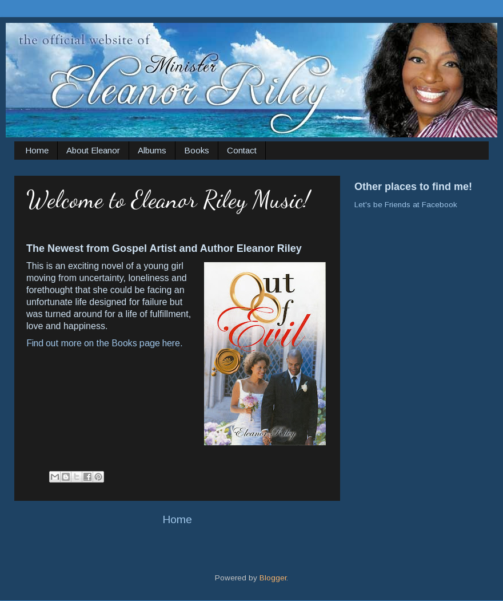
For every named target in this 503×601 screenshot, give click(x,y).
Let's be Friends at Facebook (405, 204)
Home (37, 150)
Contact (242, 150)
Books (196, 150)
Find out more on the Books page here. (104, 343)
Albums (152, 150)
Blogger (273, 578)
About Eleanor (93, 150)
